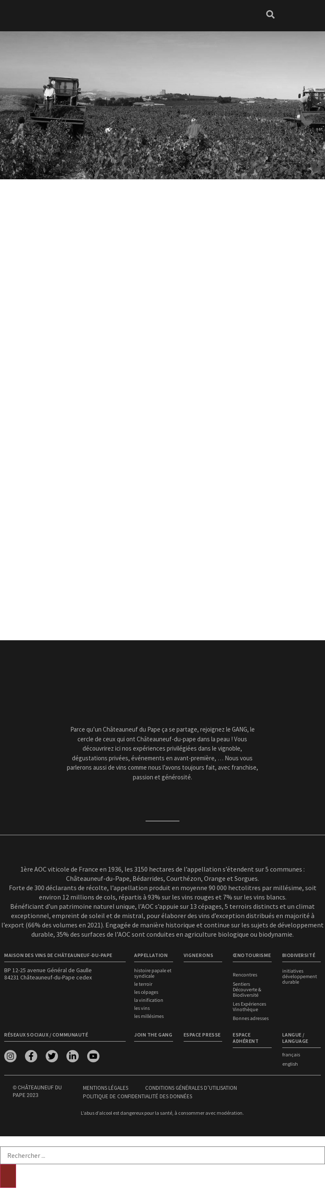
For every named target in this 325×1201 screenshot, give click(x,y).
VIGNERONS (199, 955)
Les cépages (146, 992)
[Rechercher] (8, 1175)
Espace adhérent (246, 1037)
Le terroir (143, 984)
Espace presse (202, 1034)
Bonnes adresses (251, 1018)
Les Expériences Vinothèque (249, 1006)
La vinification (148, 1000)
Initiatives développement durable (299, 977)
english (290, 1063)
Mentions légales (105, 1087)
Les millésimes (149, 1016)
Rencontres (245, 975)
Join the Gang (153, 1034)
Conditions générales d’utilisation (191, 1087)
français (291, 1054)
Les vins (142, 1008)
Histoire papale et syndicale (152, 973)
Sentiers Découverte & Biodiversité (247, 989)
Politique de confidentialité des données (137, 1096)
